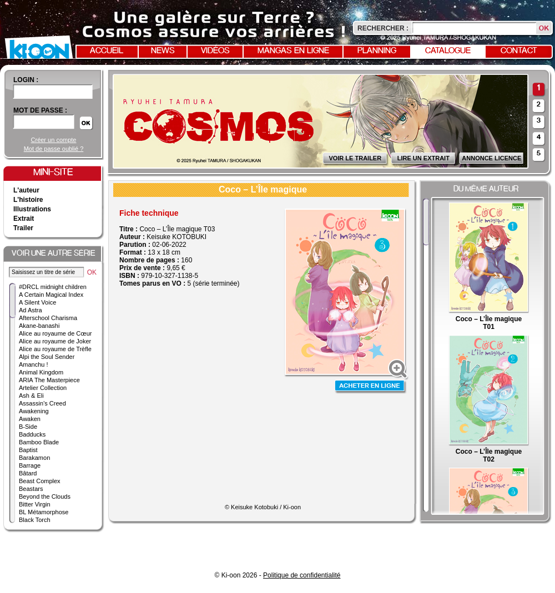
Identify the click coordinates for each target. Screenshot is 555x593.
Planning (376, 51)
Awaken (30, 418)
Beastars (31, 488)
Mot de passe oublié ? (54, 148)
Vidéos (215, 51)
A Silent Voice (37, 302)
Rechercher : (382, 28)
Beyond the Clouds (44, 496)
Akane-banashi (39, 325)
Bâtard (28, 473)
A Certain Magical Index (51, 294)
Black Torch (35, 519)
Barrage (30, 465)
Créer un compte (54, 139)
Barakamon (34, 457)
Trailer (23, 228)
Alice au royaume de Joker (55, 341)
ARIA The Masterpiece (49, 380)
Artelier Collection (43, 387)
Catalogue (448, 51)
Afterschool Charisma (48, 318)
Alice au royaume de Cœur (55, 333)
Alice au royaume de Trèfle (55, 349)
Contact (519, 51)
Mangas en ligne (293, 51)
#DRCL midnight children (53, 286)
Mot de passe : (40, 110)
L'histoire (28, 200)
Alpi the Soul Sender (46, 356)
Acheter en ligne (371, 387)
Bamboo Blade (39, 442)
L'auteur (26, 190)
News (163, 51)
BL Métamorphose (43, 512)
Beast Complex (39, 481)
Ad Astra (30, 310)
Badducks (32, 434)
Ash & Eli (31, 395)
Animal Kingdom (41, 372)
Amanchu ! (33, 364)
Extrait (23, 218)
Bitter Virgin (35, 504)
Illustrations (32, 209)
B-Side (28, 426)
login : (25, 80)
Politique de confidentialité (301, 575)
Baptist (28, 450)
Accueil (106, 51)
